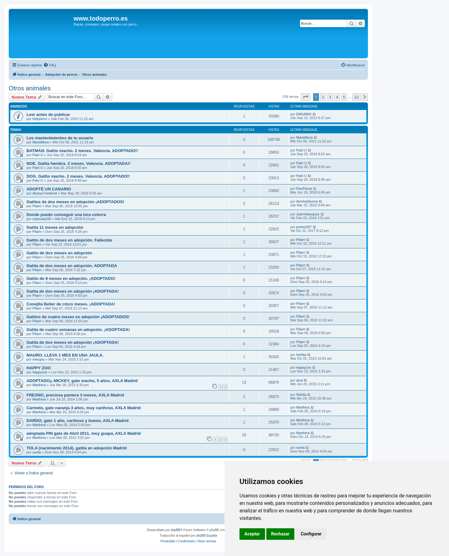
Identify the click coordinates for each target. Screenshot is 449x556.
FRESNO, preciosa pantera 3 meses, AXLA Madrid (75, 395)
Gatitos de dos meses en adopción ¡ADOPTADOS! (75, 201)
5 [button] (344, 97)
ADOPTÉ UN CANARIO (49, 189)
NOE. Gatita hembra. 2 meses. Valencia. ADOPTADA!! (78, 163)
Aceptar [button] (252, 533)
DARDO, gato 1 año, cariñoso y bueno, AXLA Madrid (77, 420)
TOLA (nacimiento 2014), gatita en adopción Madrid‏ (77, 448)
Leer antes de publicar (48, 114)
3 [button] (330, 97)
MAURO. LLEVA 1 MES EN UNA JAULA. (65, 355)
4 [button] (337, 97)
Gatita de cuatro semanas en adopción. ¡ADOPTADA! (78, 329)
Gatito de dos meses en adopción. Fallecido (69, 240)
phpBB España (206, 535)
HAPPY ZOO (39, 368)
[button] (305, 97)
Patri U (37, 155)
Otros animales (30, 88)
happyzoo (39, 372)
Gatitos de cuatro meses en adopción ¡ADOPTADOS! (78, 316)
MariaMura (40, 142)
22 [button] (356, 97)
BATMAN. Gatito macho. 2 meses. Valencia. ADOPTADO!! (82, 150)
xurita (36, 452)
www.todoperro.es (101, 18)
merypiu (38, 359)
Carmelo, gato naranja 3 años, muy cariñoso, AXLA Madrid (84, 407)
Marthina (39, 385)
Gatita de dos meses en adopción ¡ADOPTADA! (73, 291)
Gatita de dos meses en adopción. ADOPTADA (72, 265)
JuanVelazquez (308, 214)
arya (299, 380)
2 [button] (323, 97)
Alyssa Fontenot (44, 193)
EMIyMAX (303, 114)
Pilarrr (36, 206)
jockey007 (304, 227)
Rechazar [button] (280, 533)
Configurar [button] (311, 533)
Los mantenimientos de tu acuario (60, 138)
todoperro (39, 119)
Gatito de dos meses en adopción (59, 253)
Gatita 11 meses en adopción (55, 227)
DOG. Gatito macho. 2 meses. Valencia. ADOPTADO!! (78, 176)
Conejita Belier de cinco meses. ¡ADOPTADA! (71, 304)
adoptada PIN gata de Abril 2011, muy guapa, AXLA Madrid (84, 433)
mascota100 (41, 219)
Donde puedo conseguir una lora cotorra (66, 214)
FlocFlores (304, 188)
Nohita (301, 355)
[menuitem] (49, 65)
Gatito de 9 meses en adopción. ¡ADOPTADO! (71, 278)
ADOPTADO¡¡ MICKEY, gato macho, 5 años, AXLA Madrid (82, 380)
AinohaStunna (307, 201)
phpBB (175, 530)
